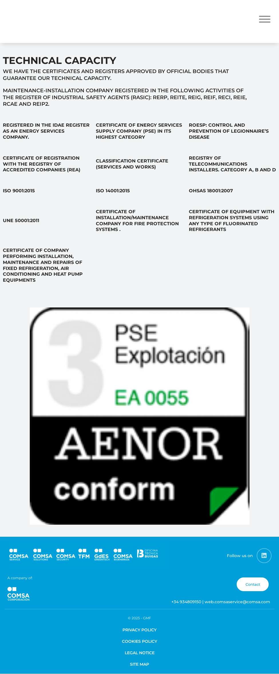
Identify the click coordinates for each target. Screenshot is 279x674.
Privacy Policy (139, 630)
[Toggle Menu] (264, 19)
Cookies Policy (139, 641)
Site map (139, 664)
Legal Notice (140, 653)
